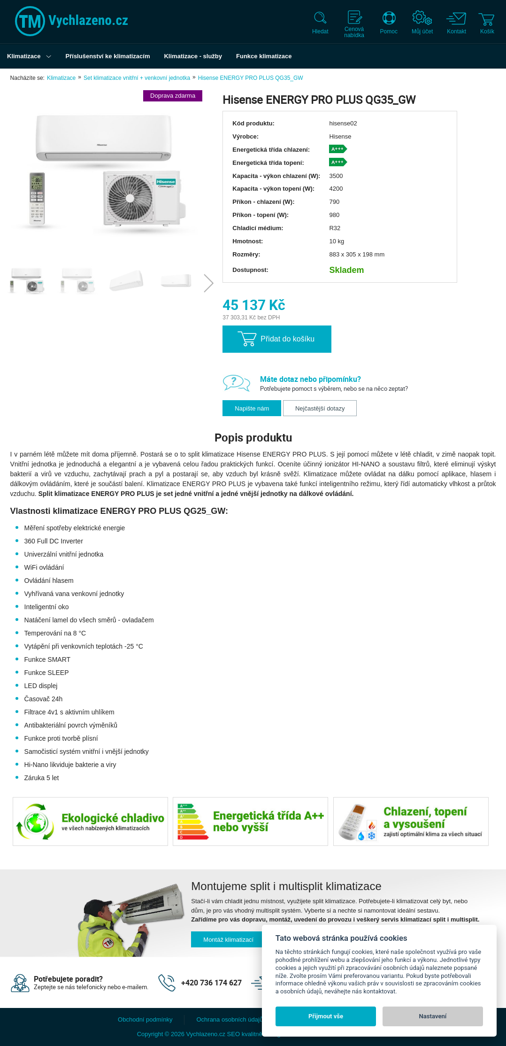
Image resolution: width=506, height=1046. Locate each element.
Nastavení (433, 1016)
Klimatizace (61, 78)
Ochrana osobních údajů (229, 1019)
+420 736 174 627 (211, 982)
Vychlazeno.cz (205, 1034)
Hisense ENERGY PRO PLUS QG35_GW (250, 78)
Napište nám (252, 408)
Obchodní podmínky (145, 1019)
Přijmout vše (325, 1016)
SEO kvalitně (244, 1034)
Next (208, 283)
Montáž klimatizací (228, 939)
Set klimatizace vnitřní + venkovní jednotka (137, 78)
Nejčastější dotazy (320, 408)
